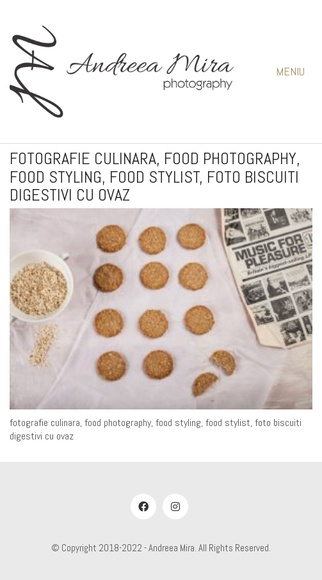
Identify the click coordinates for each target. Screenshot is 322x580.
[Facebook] (143, 506)
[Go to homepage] (122, 72)
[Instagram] (175, 506)
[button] (294, 71)
